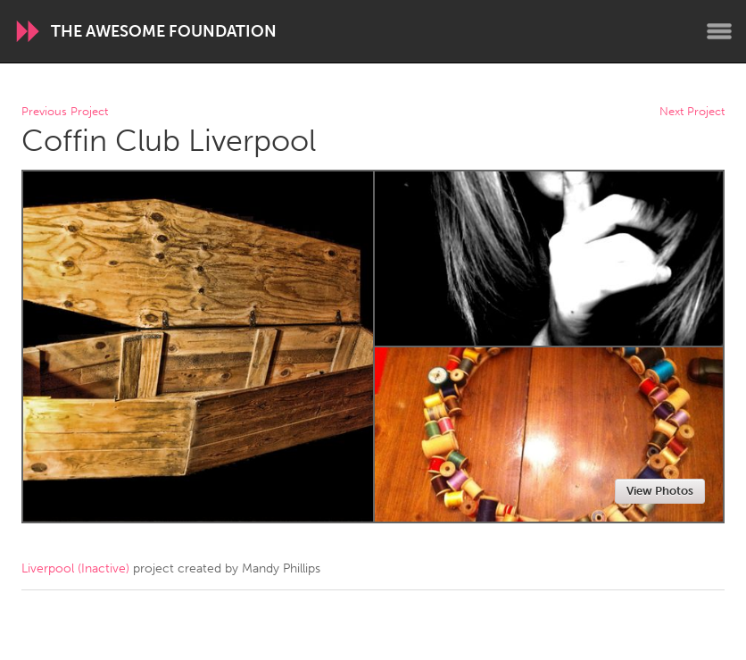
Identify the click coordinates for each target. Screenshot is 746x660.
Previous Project (64, 112)
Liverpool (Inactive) (75, 568)
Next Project (692, 112)
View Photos (659, 490)
